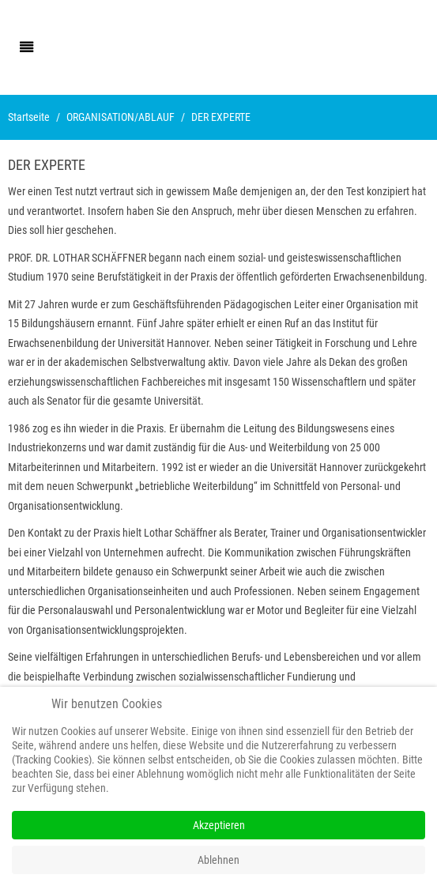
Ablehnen (218, 860)
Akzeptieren (219, 825)
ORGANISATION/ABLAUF (120, 117)
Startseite (29, 117)
